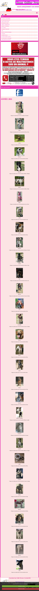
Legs (2, 30)
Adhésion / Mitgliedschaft (5, 24)
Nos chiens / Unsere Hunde (5, 18)
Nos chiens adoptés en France (6, 36)
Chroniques (3, 33)
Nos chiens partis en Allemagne (6, 38)
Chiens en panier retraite (5, 21)
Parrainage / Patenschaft (5, 29)
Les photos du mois (4, 35)
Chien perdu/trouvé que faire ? (6, 39)
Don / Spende (3, 27)
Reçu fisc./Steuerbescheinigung (6, 32)
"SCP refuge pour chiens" (18, 9)
